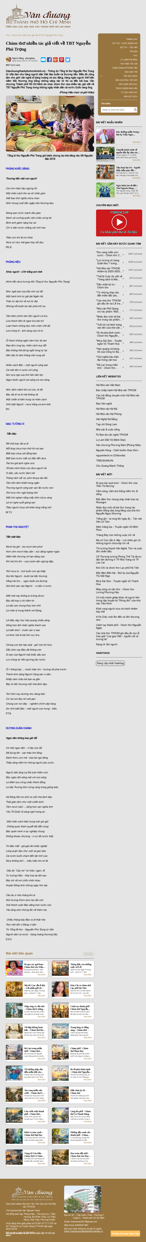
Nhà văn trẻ (131, 72)
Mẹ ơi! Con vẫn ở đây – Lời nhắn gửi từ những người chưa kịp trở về (34, 987)
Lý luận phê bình (128, 60)
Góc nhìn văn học (128, 84)
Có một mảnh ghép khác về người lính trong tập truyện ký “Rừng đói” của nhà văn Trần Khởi (118, 600)
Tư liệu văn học (129, 92)
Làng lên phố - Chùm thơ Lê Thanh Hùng (80, 1112)
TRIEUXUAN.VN (104, 460)
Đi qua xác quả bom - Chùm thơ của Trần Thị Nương (34, 966)
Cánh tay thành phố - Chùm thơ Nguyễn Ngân (80, 1008)
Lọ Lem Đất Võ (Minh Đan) (110, 439)
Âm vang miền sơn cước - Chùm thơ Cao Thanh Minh (34, 1091)
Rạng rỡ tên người (106, 644)
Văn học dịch (130, 96)
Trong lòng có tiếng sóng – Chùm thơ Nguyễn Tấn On (79, 1029)
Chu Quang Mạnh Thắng (110, 465)
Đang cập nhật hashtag (110, 663)
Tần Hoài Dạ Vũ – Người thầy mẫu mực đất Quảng (128, 169)
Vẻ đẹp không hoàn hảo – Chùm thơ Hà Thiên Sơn (33, 1029)
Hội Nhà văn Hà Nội (106, 408)
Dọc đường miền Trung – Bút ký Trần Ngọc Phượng (128, 133)
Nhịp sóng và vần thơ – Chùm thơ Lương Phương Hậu (34, 1008)
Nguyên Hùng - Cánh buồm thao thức (117, 450)
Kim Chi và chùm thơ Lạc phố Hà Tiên (80, 986)
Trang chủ (131, 39)
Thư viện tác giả (128, 64)
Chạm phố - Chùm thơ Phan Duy (79, 1049)
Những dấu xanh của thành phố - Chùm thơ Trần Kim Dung (80, 1133)
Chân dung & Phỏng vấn (124, 68)
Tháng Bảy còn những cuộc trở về (80, 965)
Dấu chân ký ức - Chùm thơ (78, 1091)
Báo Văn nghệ (104, 403)
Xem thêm (89, 954)
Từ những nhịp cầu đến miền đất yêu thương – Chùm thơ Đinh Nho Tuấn (33, 1070)
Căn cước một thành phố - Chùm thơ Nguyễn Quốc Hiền (34, 1112)
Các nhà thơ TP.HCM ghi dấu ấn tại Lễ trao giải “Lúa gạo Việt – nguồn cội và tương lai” (117, 636)
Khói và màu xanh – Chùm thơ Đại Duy (33, 1133)
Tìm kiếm (105, 103)
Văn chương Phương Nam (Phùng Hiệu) (118, 445)
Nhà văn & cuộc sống (108, 429)
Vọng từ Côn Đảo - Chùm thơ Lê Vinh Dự (33, 1154)
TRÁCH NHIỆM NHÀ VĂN (126, 88)
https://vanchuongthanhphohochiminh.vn (83, 1231)
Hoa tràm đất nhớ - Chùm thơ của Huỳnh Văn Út (80, 1154)
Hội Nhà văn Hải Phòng (109, 414)
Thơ (8, 35)
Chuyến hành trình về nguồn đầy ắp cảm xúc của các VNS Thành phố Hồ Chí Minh (127, 151)
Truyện (133, 51)
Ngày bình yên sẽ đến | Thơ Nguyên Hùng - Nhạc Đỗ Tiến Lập (126, 187)
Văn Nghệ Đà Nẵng (106, 419)
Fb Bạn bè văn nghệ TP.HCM (112, 434)
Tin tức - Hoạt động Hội (124, 43)
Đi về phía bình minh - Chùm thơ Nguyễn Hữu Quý (80, 1070)
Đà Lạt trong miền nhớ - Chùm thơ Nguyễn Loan (33, 1049)
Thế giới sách (130, 76)
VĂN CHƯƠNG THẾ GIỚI (126, 80)
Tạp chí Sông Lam (106, 424)
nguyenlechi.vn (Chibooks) (110, 455)
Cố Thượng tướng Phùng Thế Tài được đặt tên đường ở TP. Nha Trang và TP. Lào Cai (118, 559)
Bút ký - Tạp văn (128, 47)
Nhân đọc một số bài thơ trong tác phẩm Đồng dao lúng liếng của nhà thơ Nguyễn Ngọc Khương (118, 510)
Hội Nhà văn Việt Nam (108, 385)
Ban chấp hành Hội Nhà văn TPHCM (116, 390)
